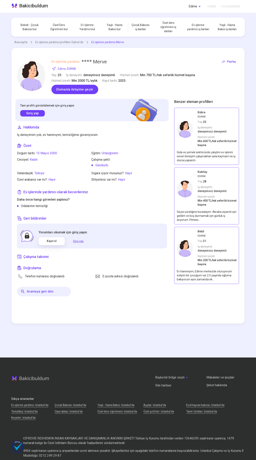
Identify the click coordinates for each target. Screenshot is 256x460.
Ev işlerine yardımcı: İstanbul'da (29, 405)
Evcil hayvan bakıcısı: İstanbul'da (205, 405)
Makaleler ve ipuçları (220, 377)
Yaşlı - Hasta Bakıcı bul (114, 27)
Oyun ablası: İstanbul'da (69, 411)
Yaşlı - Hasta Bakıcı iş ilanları (227, 27)
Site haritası (163, 385)
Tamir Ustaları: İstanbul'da (201, 411)
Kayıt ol (52, 241)
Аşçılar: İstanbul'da (154, 405)
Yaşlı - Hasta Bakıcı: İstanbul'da (115, 405)
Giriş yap (32, 113)
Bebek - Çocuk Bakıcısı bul (30, 27)
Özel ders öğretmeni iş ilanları (168, 27)
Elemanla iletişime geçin (74, 89)
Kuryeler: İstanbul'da (23, 417)
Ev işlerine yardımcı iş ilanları (198, 27)
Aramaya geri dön (36, 291)
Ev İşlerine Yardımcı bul (87, 27)
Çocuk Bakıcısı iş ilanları (140, 27)
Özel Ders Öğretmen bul (59, 27)
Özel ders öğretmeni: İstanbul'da (117, 411)
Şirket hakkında (216, 385)
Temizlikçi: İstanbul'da (24, 411)
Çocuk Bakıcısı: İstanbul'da (70, 405)
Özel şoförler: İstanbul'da (158, 411)
